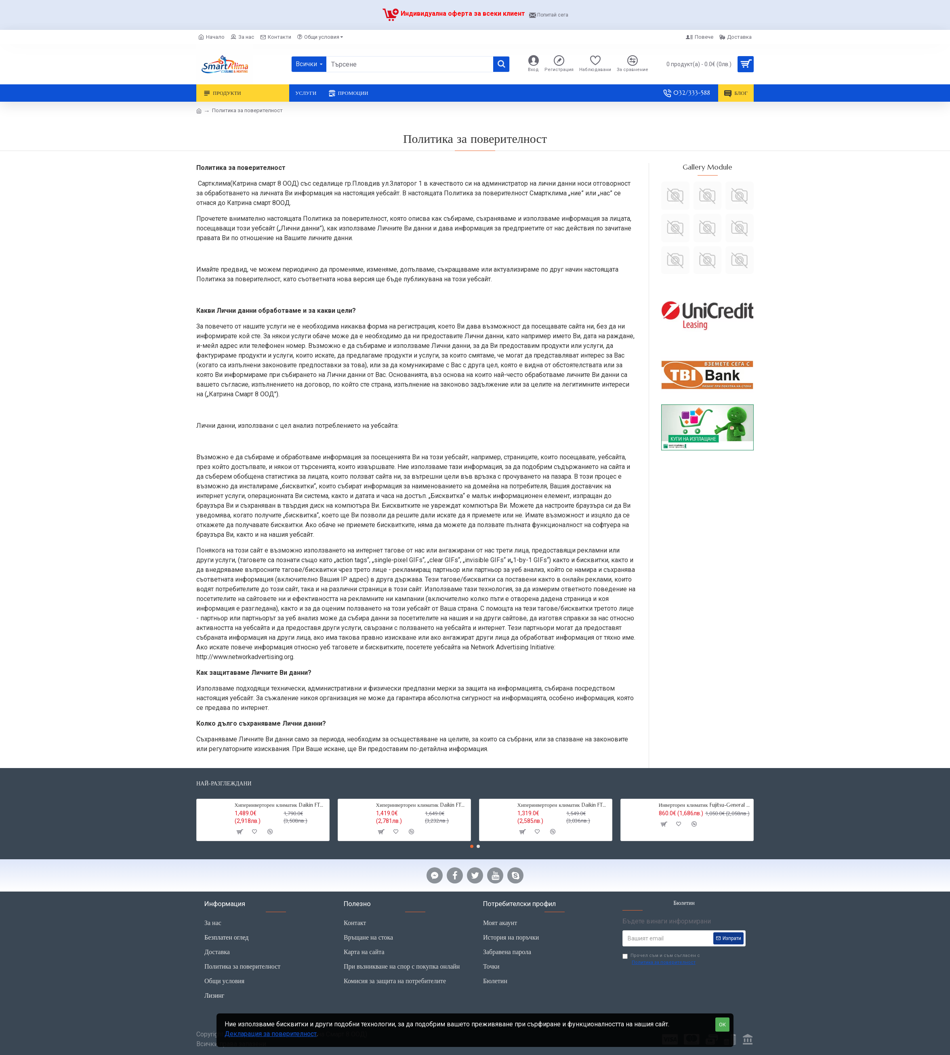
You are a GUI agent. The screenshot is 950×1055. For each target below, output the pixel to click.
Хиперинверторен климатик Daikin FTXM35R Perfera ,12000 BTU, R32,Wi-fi (281, 805)
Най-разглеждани (224, 783)
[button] (471, 846)
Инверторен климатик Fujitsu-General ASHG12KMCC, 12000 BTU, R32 (705, 805)
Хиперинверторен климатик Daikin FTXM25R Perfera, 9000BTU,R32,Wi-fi (422, 805)
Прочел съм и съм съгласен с (661, 959)
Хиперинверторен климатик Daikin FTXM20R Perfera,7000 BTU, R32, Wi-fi (563, 805)
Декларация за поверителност (271, 1034)
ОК (722, 1025)
